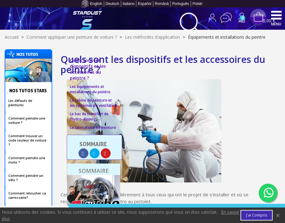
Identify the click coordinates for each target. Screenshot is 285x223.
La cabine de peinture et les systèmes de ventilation (93, 103)
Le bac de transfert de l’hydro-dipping (89, 116)
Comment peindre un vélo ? (25, 177)
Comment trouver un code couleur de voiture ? (27, 140)
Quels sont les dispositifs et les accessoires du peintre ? (88, 69)
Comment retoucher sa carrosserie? (27, 195)
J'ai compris (256, 215)
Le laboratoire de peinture (93, 127)
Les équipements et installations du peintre (90, 89)
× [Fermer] (278, 215)
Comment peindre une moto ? (26, 160)
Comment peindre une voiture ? (26, 120)
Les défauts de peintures (20, 102)
